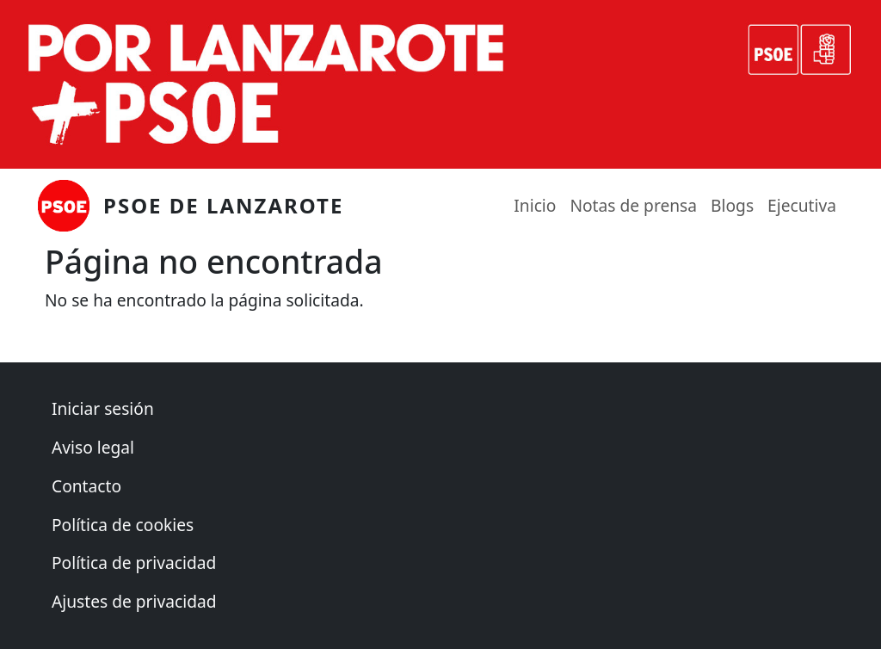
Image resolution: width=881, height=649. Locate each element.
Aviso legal (93, 447)
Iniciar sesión (103, 408)
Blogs (732, 205)
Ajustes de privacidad (134, 601)
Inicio (535, 205)
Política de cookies (123, 524)
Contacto (86, 486)
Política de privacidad (134, 562)
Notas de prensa (633, 205)
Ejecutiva (801, 205)
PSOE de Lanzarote (223, 205)
